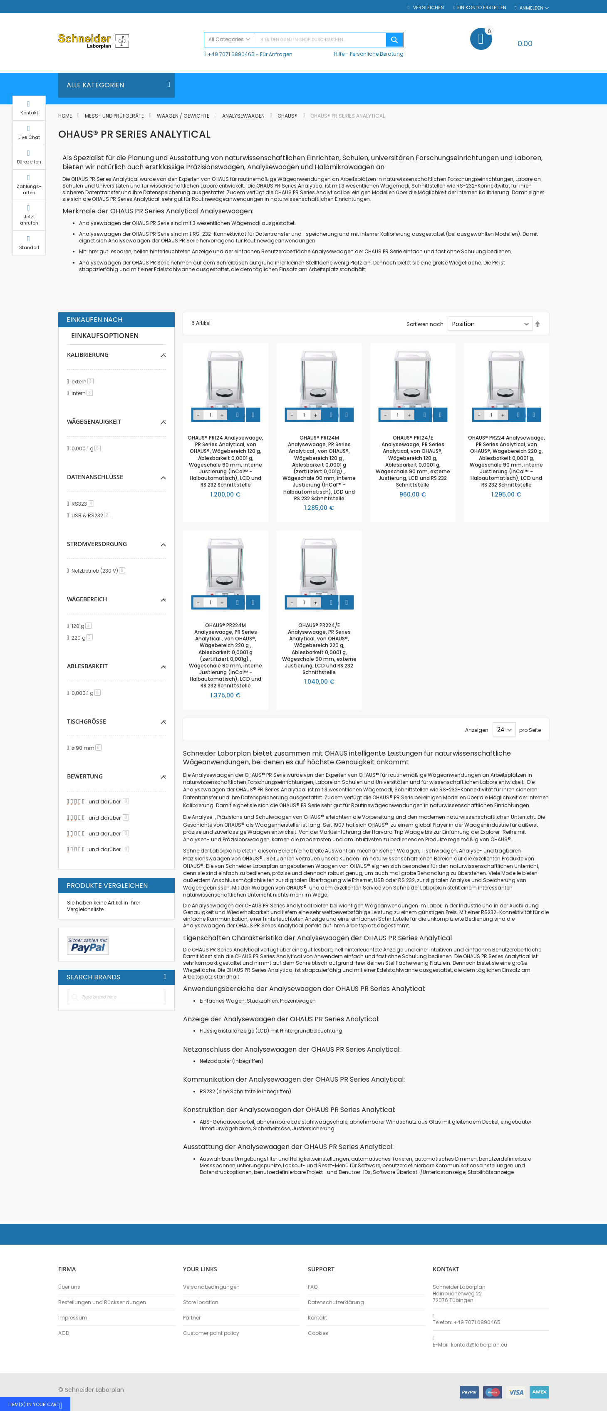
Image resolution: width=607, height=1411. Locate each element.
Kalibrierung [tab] (88, 354)
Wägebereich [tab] (87, 599)
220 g (84, 637)
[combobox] (303, 39)
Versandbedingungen (211, 1287)
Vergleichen (428, 8)
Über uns (69, 1287)
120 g (83, 626)
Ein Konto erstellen (481, 8)
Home (65, 115)
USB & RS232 (92, 515)
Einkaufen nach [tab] (94, 319)
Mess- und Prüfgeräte (115, 115)
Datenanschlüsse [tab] (95, 477)
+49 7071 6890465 (231, 54)
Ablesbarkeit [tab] (87, 666)
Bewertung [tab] (85, 776)
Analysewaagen (244, 115)
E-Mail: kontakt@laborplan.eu (470, 1345)
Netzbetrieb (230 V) (100, 570)
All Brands (165, 977)
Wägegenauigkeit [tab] (94, 421)
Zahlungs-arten (570, 197)
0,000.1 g (88, 448)
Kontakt (317, 1318)
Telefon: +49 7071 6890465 (466, 1322)
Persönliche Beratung (377, 53)
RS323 (84, 503)
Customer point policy (211, 1333)
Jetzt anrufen (570, 228)
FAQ (312, 1287)
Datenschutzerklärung (336, 1302)
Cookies (318, 1333)
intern (84, 393)
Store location (200, 1302)
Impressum (72, 1318)
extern (84, 381)
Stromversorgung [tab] (97, 544)
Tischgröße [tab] (86, 721)
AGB (63, 1333)
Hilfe (339, 53)
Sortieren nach (424, 324)
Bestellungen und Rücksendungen (102, 1302)
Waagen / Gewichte (184, 115)
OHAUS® (288, 115)
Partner (192, 1318)
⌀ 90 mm (88, 747)
